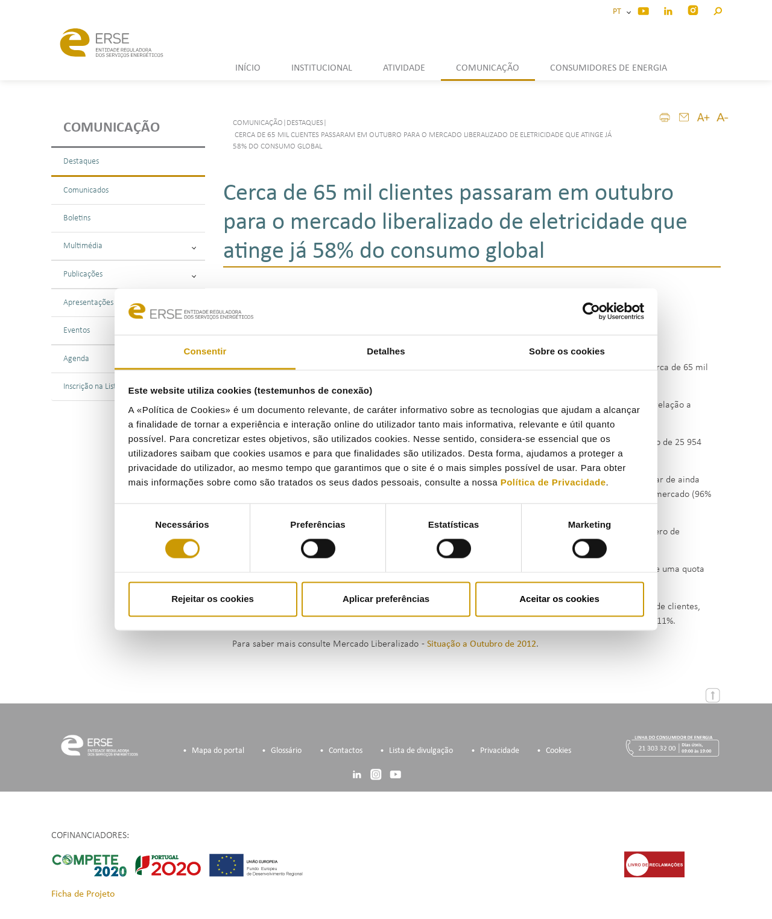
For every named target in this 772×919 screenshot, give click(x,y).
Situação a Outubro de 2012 (481, 644)
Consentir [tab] (205, 351)
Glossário (286, 750)
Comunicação (111, 128)
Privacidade (499, 750)
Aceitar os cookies (559, 599)
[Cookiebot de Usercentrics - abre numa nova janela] (591, 312)
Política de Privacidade (553, 482)
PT (619, 11)
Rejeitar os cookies (212, 599)
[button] (717, 9)
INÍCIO (248, 68)
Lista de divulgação (421, 750)
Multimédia (129, 246)
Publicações (129, 274)
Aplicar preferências (386, 599)
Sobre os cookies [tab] (567, 351)
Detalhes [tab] (386, 351)
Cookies (558, 750)
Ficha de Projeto (83, 894)
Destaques (81, 161)
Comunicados (86, 190)
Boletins (76, 218)
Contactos (345, 750)
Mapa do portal (218, 750)
